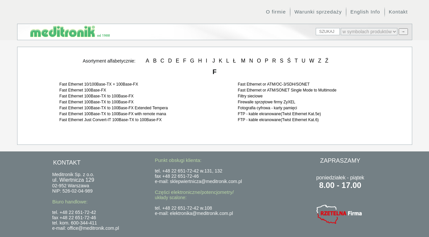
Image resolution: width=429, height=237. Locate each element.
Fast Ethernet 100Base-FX (82, 90)
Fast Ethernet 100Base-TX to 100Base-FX (96, 96)
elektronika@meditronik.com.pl (201, 213)
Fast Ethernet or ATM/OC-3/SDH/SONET (274, 84)
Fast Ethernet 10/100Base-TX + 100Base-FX (98, 84)
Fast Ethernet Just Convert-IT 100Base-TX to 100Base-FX (110, 120)
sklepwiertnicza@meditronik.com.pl (206, 181)
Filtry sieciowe (250, 96)
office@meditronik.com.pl (93, 228)
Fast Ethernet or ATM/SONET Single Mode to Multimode (287, 90)
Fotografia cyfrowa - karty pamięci (267, 108)
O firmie (276, 11)
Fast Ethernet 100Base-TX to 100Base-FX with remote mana (112, 114)
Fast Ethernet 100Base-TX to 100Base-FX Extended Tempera (113, 108)
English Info (365, 11)
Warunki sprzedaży (318, 11)
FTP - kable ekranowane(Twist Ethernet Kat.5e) (279, 114)
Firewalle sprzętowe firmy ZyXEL (266, 102)
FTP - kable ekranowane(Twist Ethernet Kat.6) (278, 120)
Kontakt (398, 11)
